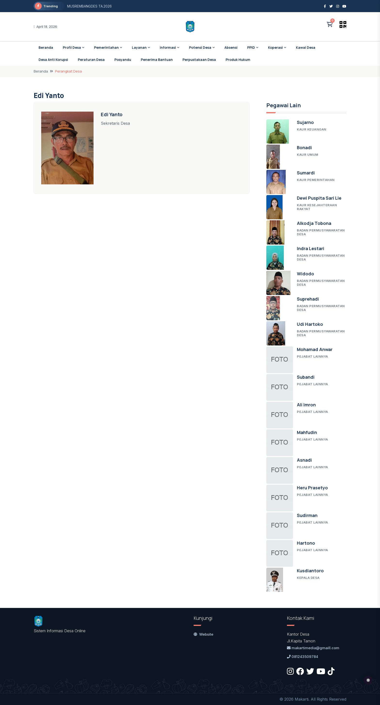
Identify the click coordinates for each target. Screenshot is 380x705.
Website (203, 634)
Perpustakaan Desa (199, 59)
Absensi (231, 47)
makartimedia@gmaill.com (313, 648)
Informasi (168, 47)
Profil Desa (72, 47)
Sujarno (305, 122)
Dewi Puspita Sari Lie (319, 198)
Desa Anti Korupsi (53, 59)
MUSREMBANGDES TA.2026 (89, 6)
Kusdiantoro (310, 571)
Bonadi (304, 147)
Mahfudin (307, 432)
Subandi (306, 377)
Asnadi (304, 460)
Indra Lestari (310, 248)
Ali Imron (306, 405)
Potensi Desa (200, 47)
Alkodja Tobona (314, 223)
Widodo (305, 274)
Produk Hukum (238, 59)
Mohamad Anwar (314, 349)
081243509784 (302, 656)
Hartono (306, 543)
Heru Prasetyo (312, 488)
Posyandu (122, 59)
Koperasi (275, 47)
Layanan (139, 47)
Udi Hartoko (310, 324)
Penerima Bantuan (157, 59)
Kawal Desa (305, 47)
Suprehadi (308, 299)
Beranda (46, 47)
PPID (251, 47)
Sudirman (307, 515)
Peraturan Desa (91, 59)
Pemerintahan (106, 47)
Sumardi (306, 173)
